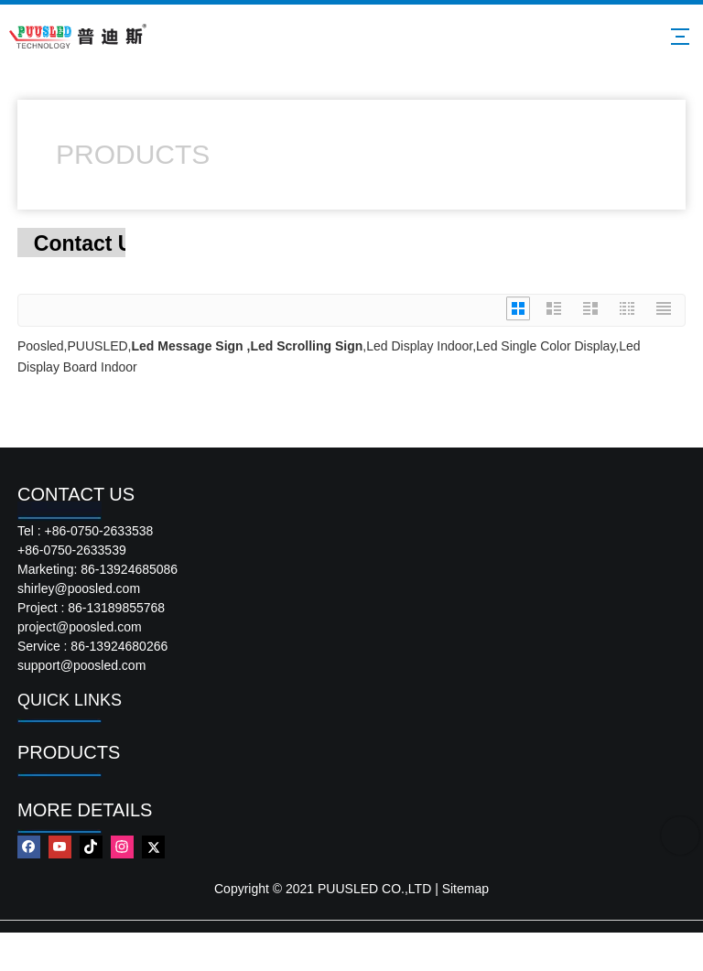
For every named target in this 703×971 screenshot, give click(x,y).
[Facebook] (28, 847)
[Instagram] (122, 847)
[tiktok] (91, 847)
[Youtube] (60, 847)
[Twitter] (153, 847)
